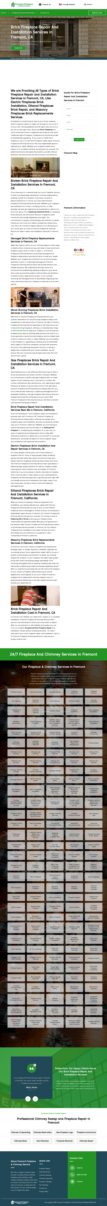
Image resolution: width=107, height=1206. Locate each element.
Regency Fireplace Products (94, 866)
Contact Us (44, 13)
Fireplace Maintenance (35, 987)
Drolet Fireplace (16, 917)
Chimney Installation (93, 701)
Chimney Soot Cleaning (16, 711)
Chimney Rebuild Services (35, 939)
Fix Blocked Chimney (16, 835)
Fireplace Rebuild (16, 779)
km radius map (79, 177)
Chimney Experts (16, 968)
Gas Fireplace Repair (54, 779)
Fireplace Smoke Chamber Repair (54, 733)
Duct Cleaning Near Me (35, 978)
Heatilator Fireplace (35, 887)
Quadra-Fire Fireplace (93, 897)
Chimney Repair (74, 701)
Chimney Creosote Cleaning (35, 710)
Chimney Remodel (74, 1010)
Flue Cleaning (16, 701)
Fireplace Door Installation (55, 803)
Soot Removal (55, 701)
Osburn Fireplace (55, 897)
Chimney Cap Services (35, 753)
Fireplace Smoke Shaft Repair (35, 733)
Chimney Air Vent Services (16, 866)
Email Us (88, 4)
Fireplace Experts (94, 958)
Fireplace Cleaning (94, 692)
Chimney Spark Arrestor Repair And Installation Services (55, 722)
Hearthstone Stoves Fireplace (93, 917)
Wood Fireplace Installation (93, 779)
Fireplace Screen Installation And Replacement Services (93, 927)
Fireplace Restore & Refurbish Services (36, 1022)
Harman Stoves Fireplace (35, 897)
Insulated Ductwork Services (93, 1010)
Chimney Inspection (74, 692)
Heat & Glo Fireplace (16, 897)
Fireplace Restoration (16, 722)
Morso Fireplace (55, 917)
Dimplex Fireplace (74, 897)
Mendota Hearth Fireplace (55, 907)
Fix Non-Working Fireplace (35, 722)
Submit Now (79, 139)
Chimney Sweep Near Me (55, 978)
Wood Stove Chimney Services (16, 999)
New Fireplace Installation (94, 711)
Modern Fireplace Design (16, 855)
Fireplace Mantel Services (93, 1022)
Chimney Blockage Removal (36, 743)
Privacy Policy (43, 1191)
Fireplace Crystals (36, 866)
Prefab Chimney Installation (54, 939)
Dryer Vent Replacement (55, 968)
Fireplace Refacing (74, 733)
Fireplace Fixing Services (35, 999)
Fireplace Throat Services (16, 824)
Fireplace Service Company (55, 958)
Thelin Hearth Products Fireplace (35, 927)
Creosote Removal (35, 701)
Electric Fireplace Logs (35, 824)
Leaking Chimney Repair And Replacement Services (35, 834)
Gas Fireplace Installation (16, 790)
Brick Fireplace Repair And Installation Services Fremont (36, 58)
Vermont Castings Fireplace (94, 887)
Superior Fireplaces (16, 877)
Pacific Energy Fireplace (35, 907)
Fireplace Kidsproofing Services (74, 939)
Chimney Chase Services (55, 753)
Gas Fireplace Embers (93, 855)
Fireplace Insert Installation (16, 939)
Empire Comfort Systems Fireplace (16, 927)
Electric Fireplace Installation (35, 790)
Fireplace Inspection (55, 743)
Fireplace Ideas (16, 978)
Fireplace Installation (74, 711)
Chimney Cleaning (36, 692)
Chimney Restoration (16, 743)
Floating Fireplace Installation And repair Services (74, 1022)
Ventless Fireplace (55, 999)
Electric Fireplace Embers (74, 855)
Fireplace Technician (93, 978)
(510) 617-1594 (97, 13)
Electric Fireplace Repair (74, 779)
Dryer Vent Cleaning (93, 939)
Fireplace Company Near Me (16, 987)
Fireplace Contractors (94, 770)
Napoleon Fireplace (55, 887)
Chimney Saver (94, 743)
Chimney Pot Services (74, 761)
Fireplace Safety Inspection (74, 968)
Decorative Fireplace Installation (93, 968)
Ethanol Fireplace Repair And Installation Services (74, 790)
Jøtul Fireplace (16, 907)
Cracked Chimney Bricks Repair (94, 835)
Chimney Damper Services (35, 761)
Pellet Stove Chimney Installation (55, 855)
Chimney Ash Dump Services (55, 761)
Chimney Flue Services (93, 753)
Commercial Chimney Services (55, 824)
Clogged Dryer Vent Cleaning (16, 958)
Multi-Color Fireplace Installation (55, 866)
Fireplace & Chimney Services (23, 13)
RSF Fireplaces (16, 887)
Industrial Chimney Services (94, 824)
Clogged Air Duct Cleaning (35, 958)
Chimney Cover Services (74, 753)
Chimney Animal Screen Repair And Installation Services (74, 722)
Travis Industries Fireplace (74, 917)
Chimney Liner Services (16, 761)
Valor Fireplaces (35, 877)
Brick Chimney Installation (94, 722)
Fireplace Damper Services (74, 814)
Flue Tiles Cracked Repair (55, 845)
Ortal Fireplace (74, 907)
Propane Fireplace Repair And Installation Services (16, 802)
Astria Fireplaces (93, 877)
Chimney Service (54, 692)
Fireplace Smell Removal (16, 845)
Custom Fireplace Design (36, 855)
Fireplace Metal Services (16, 814)
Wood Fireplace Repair (35, 779)
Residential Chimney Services (74, 824)
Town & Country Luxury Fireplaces (55, 876)
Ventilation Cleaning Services (35, 1010)
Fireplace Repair (54, 711)
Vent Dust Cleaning (74, 949)
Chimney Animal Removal (74, 927)
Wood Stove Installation (74, 987)
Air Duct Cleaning (35, 949)
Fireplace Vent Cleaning (74, 770)
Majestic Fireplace (74, 887)
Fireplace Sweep (55, 771)
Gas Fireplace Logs (93, 814)
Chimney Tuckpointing (93, 733)
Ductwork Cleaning (74, 978)
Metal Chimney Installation (16, 733)
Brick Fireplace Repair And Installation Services (16, 1022)
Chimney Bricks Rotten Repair (74, 835)
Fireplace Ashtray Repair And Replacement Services (94, 802)
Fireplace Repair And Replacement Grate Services (36, 814)
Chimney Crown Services (16, 753)
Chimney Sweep (16, 692)
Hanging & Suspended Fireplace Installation (93, 999)
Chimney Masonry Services (36, 770)
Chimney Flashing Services (16, 770)
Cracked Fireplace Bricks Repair (55, 1022)
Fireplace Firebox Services (55, 814)
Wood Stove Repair (55, 987)
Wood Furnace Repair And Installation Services (55, 790)
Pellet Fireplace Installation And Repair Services (74, 866)
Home (3, 13)
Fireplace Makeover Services (55, 1010)
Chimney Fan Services (93, 761)
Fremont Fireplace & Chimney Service (70, 1202)
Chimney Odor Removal (35, 845)
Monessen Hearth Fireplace (35, 917)
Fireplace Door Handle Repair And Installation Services (74, 802)
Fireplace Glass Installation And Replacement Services (35, 802)
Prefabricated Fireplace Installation (94, 790)
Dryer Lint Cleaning (54, 949)
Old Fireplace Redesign (74, 845)
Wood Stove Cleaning (94, 987)
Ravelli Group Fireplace (55, 927)
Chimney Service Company (74, 958)
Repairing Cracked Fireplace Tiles (55, 834)
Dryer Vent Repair (35, 968)
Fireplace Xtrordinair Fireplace (93, 907)
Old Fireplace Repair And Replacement (74, 743)
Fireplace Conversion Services (74, 999)
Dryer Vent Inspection (93, 949)
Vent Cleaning (16, 949)
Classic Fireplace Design (93, 845)
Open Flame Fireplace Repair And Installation (16, 1010)
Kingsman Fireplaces (74, 877)
